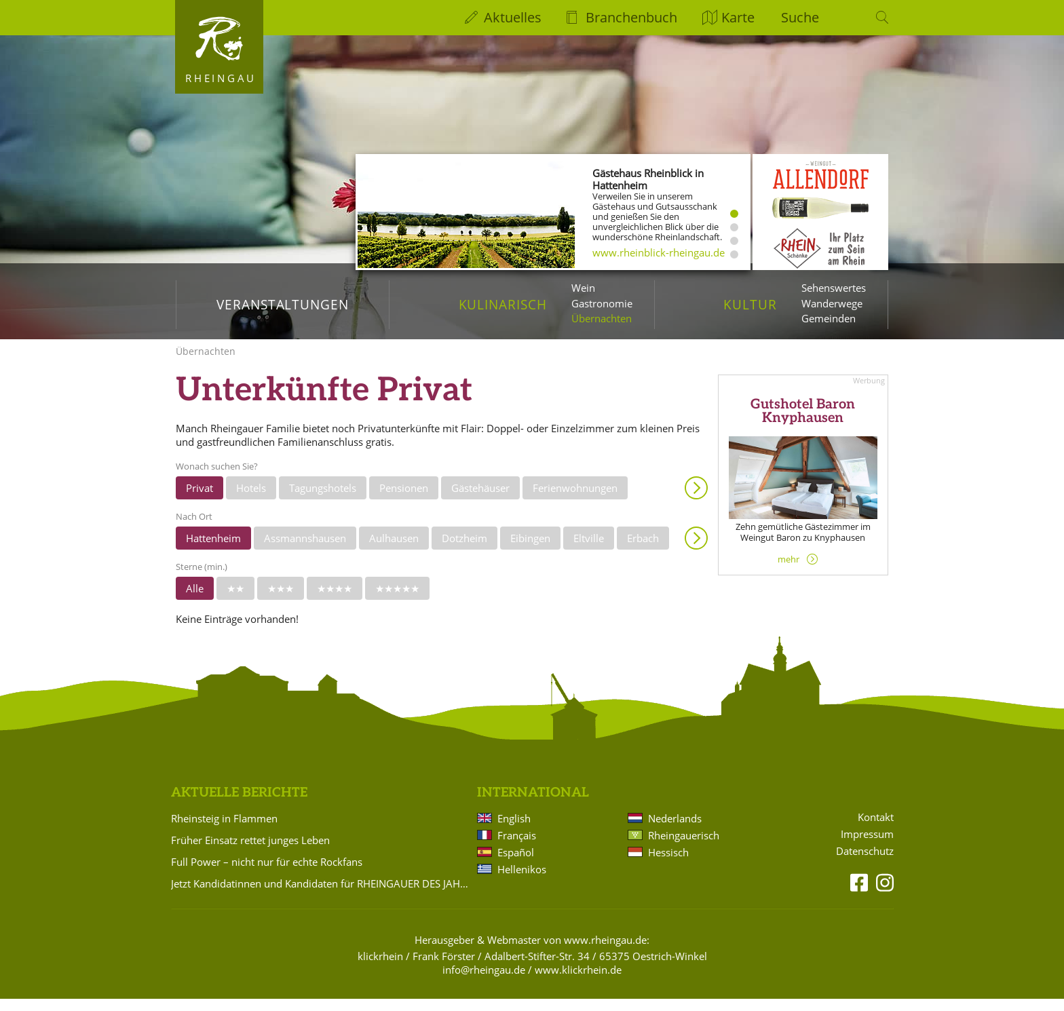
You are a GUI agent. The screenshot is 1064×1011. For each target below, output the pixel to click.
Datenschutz (865, 863)
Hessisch (668, 864)
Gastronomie (601, 303)
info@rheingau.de (483, 982)
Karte (738, 17)
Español (515, 864)
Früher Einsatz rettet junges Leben (250, 852)
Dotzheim (464, 550)
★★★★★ (397, 600)
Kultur (750, 304)
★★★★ (334, 600)
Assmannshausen (305, 550)
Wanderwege (831, 303)
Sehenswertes (833, 287)
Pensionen (403, 500)
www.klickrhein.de (578, 982)
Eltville (588, 550)
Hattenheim (213, 550)
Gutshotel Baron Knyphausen (802, 423)
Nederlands (675, 830)
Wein (583, 287)
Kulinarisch (503, 304)
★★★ (280, 600)
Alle (195, 600)
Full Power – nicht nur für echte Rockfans (266, 874)
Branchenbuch (631, 17)
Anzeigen (696, 500)
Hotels (251, 500)
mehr (788, 571)
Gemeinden (828, 318)
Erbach (643, 550)
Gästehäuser (480, 500)
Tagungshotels (322, 500)
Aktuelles (513, 17)
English (514, 830)
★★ (235, 600)
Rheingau (220, 78)
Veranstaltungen (282, 304)
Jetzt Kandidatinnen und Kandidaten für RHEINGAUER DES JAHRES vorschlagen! (321, 895)
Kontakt (876, 829)
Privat (199, 500)
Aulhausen (394, 550)
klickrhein (380, 968)
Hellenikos (521, 881)
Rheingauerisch (683, 847)
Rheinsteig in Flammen (224, 830)
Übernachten (601, 318)
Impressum (867, 846)
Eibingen (530, 550)
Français (516, 847)
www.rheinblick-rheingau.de (658, 252)
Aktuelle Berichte (239, 805)
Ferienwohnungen (575, 500)
